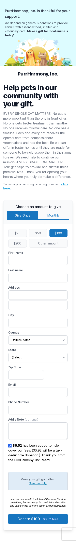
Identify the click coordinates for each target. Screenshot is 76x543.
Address (14, 287)
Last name (15, 270)
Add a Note (23, 419)
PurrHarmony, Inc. (38, 74)
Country (13, 332)
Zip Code (14, 367)
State (12, 350)
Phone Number (18, 402)
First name (15, 252)
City (11, 315)
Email (12, 384)
